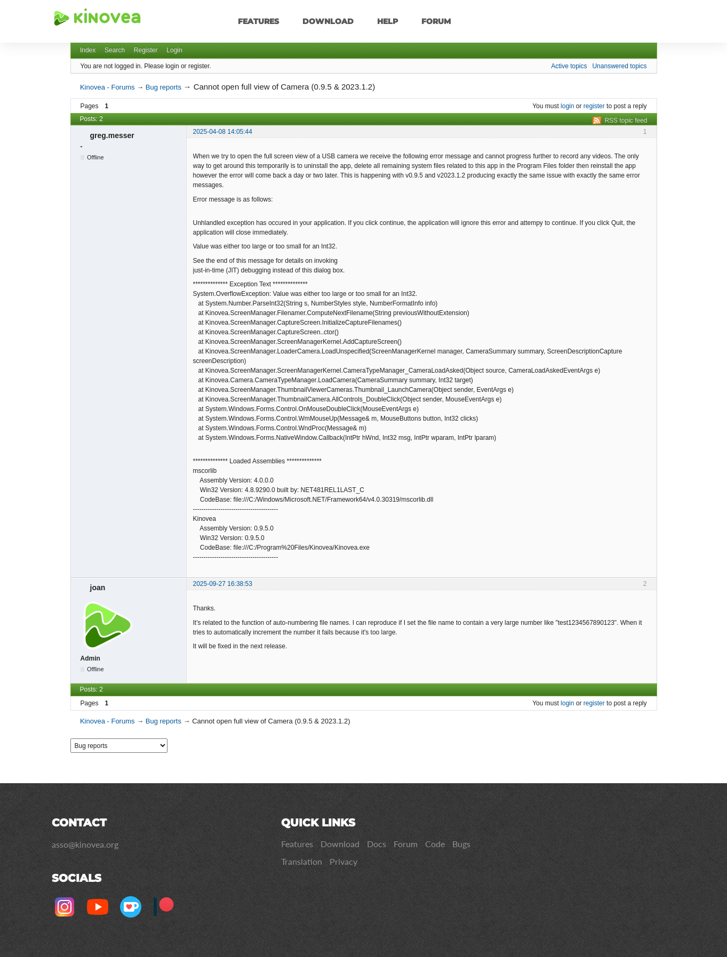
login (567, 106)
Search (115, 50)
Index (87, 50)
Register (146, 50)
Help (387, 21)
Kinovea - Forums (107, 87)
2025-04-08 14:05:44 (222, 131)
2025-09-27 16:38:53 (222, 584)
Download (328, 21)
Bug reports (163, 87)
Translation (301, 861)
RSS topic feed (625, 120)
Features (258, 21)
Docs (376, 844)
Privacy (343, 861)
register (594, 106)
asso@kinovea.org (85, 844)
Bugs (461, 844)
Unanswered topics (619, 66)
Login (174, 50)
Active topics (569, 66)
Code (435, 844)
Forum (436, 21)
